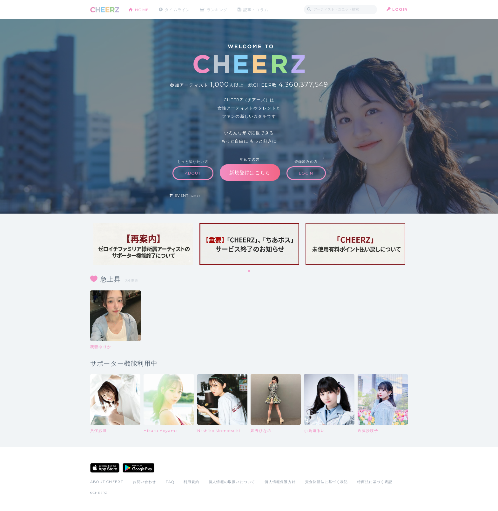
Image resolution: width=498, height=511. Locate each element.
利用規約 (191, 482)
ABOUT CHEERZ (106, 482)
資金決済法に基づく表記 (326, 482)
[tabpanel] (143, 244)
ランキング (217, 9)
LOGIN (400, 9)
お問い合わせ (144, 482)
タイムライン (177, 9)
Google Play (138, 468)
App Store (104, 468)
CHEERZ (104, 9)
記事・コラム (256, 9)
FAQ (170, 482)
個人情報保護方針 (280, 482)
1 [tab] (249, 271)
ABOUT (193, 173)
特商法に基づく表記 (374, 482)
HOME (142, 9)
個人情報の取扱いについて (232, 482)
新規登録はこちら (250, 172)
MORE (195, 196)
